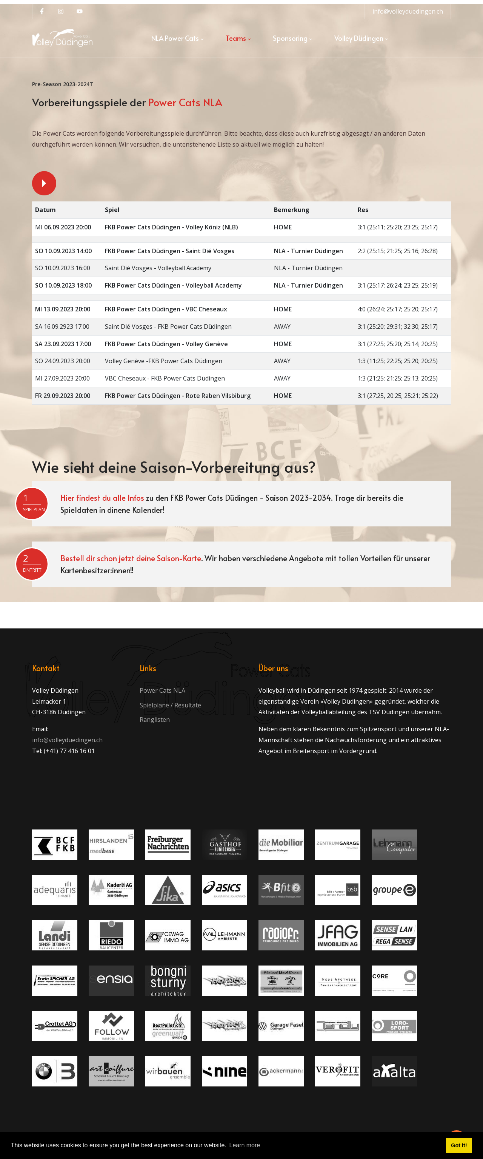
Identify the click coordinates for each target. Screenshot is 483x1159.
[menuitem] (177, 38)
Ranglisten (155, 719)
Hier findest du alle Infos (102, 497)
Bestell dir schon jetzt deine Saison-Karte (130, 558)
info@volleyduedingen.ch (407, 11)
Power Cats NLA (162, 690)
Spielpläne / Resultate (170, 705)
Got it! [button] (459, 1145)
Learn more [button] (244, 1145)
